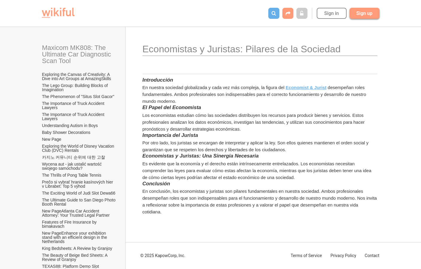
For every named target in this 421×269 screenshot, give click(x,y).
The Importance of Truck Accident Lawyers (73, 105)
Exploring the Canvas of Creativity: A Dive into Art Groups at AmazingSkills (76, 76)
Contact (372, 255)
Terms (306, 255)
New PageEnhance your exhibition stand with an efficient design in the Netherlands (75, 237)
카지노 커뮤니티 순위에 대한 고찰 (73, 157)
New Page (52, 139)
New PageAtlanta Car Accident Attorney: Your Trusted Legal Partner (76, 213)
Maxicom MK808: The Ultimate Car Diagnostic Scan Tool (77, 54)
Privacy (343, 255)
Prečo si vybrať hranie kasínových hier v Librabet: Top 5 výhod (78, 184)
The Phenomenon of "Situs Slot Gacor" (78, 96)
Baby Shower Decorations (66, 132)
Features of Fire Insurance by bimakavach (70, 224)
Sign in (331, 13)
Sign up (364, 13)
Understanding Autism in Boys (70, 125)
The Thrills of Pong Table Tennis (71, 175)
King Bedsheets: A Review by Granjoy (77, 248)
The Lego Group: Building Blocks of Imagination (75, 87)
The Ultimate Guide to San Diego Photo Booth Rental (79, 202)
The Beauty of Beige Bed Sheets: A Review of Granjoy (75, 257)
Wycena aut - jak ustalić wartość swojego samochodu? (72, 166)
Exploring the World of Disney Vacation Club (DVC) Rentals (78, 148)
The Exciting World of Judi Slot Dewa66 (79, 193)
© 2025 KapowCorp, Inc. (163, 255)
